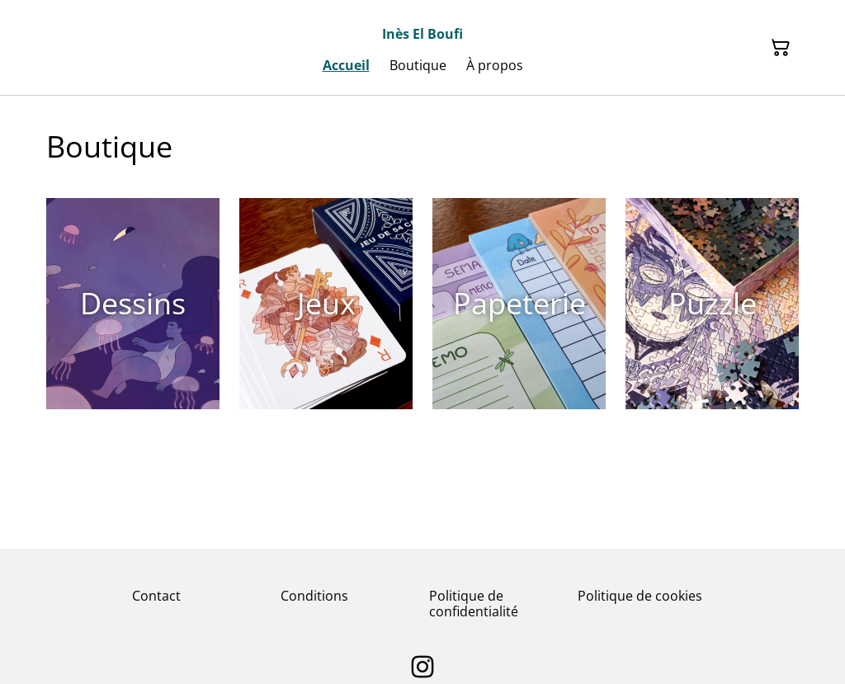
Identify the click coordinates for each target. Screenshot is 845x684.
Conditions (314, 596)
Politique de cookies (640, 596)
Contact (156, 596)
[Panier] (780, 48)
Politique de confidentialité (473, 603)
